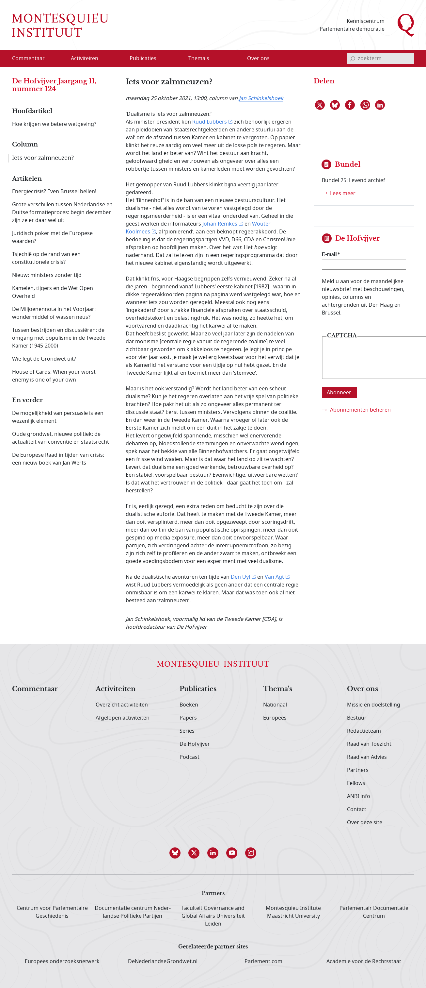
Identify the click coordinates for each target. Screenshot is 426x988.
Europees (275, 718)
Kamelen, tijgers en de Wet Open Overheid (52, 292)
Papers (188, 718)
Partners (358, 770)
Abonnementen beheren (360, 410)
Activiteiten (116, 689)
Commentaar (35, 689)
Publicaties (198, 689)
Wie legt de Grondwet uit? (44, 359)
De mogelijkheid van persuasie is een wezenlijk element (57, 417)
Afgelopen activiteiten (123, 718)
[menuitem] (32, 58)
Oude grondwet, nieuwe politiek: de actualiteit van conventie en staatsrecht (60, 438)
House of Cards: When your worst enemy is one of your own (54, 376)
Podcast (189, 757)
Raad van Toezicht (369, 744)
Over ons (362, 689)
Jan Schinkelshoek (261, 98)
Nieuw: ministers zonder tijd (47, 275)
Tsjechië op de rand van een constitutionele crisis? (46, 258)
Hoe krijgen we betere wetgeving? (54, 124)
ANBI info (358, 796)
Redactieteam (364, 731)
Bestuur (357, 718)
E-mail (329, 254)
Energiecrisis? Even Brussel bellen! (54, 192)
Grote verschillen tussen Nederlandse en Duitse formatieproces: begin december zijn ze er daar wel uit (62, 212)
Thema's (277, 689)
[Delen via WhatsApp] (366, 105)
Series (187, 731)
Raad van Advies (367, 757)
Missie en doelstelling (373, 705)
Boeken (189, 705)
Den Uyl (240, 577)
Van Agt (274, 577)
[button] (175, 853)
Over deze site (364, 822)
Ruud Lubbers (209, 122)
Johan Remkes (219, 224)
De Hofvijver (195, 744)
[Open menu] (116, 59)
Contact (356, 809)
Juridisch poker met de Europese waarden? (52, 237)
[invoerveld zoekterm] (380, 58)
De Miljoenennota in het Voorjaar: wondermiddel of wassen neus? (54, 313)
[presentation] (376, 362)
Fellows (356, 783)
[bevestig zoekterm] (352, 58)
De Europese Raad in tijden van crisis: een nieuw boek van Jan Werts (58, 459)
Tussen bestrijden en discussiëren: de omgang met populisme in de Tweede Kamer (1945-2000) (58, 338)
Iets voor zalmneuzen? (43, 158)
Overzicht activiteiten (122, 705)
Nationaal (275, 705)
